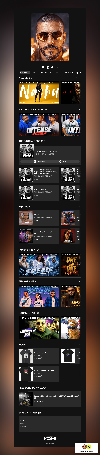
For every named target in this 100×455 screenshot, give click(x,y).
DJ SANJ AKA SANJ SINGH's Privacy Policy (50, 441)
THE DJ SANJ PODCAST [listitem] (64, 73)
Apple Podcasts (40, 161)
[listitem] (43, 67)
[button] (50, 438)
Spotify (62, 161)
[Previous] (76, 77)
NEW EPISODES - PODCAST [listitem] (42, 73)
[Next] (79, 77)
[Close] (97, 444)
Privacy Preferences (50, 443)
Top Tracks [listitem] (79, 73)
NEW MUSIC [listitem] (24, 73)
